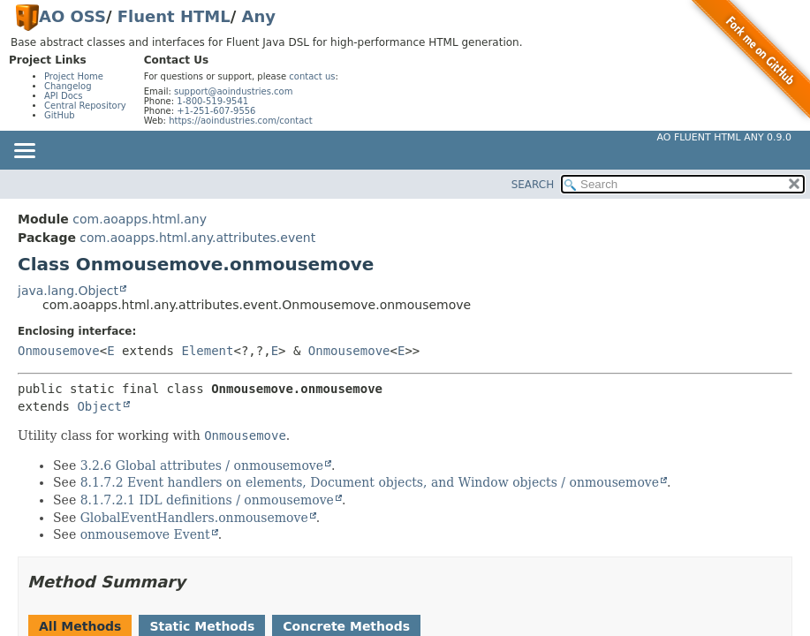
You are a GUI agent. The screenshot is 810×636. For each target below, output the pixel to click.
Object (99, 406)
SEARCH (533, 184)
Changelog (68, 86)
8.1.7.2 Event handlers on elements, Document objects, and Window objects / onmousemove (369, 482)
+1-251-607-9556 (216, 111)
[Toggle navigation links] (24, 152)
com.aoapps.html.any (139, 219)
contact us (312, 76)
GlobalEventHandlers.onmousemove (194, 518)
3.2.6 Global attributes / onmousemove (201, 465)
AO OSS (72, 16)
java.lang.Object (68, 291)
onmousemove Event (145, 534)
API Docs (63, 96)
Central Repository (85, 105)
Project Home (73, 76)
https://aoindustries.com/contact (241, 120)
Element (207, 351)
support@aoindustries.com (233, 91)
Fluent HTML (174, 16)
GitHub (59, 115)
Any (259, 16)
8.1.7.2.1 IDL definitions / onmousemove (207, 500)
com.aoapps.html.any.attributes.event (197, 238)
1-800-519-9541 (212, 101)
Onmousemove (59, 351)
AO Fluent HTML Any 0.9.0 (724, 137)
